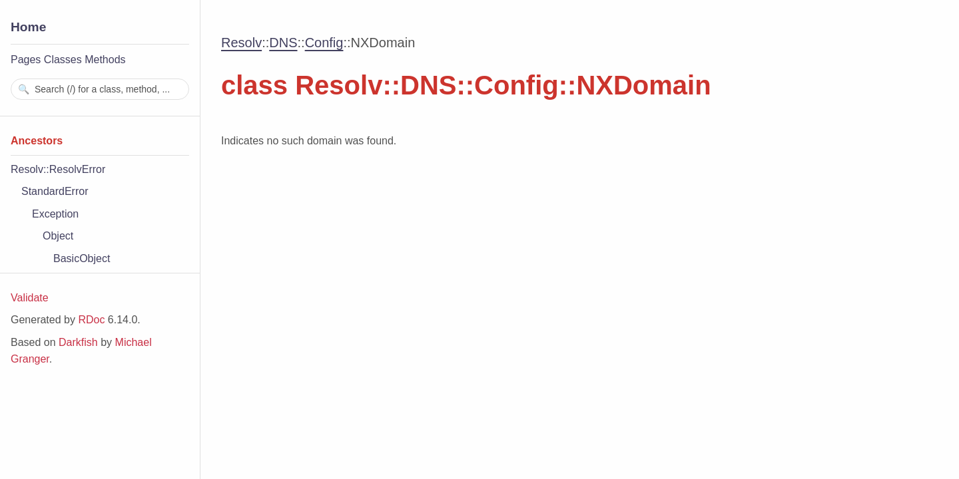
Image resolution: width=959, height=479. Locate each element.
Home (28, 27)
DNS (283, 42)
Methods (105, 59)
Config (324, 42)
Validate (30, 297)
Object (58, 235)
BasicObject (81, 258)
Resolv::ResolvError (58, 169)
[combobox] (100, 89)
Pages (26, 59)
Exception (55, 214)
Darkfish (78, 342)
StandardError (55, 191)
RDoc (91, 319)
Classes (63, 59)
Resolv (241, 42)
